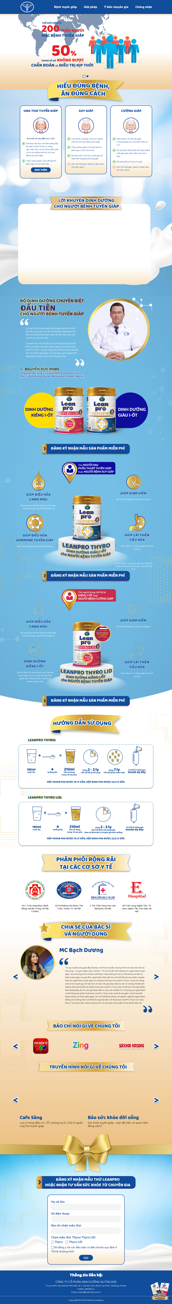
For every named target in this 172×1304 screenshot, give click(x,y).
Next (156, 977)
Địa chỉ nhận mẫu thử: (66, 1225)
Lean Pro (28, 7)
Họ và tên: (58, 1202)
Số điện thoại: (60, 1213)
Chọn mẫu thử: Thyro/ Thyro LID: (73, 1237)
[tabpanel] (86, 51)
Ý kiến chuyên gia (116, 7)
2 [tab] (87, 76)
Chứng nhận (143, 7)
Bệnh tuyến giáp (65, 7)
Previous (15, 977)
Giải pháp (90, 7)
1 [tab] (84, 76)
